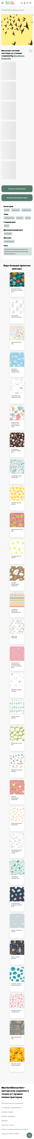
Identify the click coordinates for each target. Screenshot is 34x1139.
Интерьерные (15, 210)
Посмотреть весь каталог (12, 10)
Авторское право (7, 1112)
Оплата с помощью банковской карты (14, 1129)
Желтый (6, 226)
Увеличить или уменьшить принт (17, 197)
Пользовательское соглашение (12, 1103)
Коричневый (7, 233)
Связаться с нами (7, 1125)
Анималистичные (9, 218)
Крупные (28, 218)
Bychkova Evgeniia (9, 241)
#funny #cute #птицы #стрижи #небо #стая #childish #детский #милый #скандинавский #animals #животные (16, 252)
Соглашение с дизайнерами (11, 1107)
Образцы (4, 1120)
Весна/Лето (20, 218)
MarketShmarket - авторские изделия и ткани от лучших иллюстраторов (15, 1092)
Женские (6, 210)
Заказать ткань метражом (17, 189)
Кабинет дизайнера (8, 1116)
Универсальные (26, 210)
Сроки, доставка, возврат (10, 1133)
